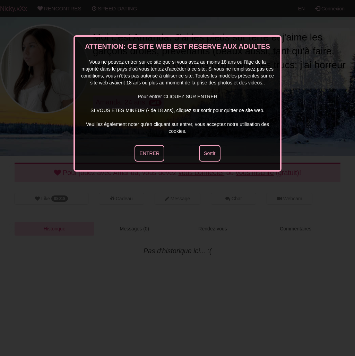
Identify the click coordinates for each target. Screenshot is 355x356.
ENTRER (149, 153)
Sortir (209, 153)
